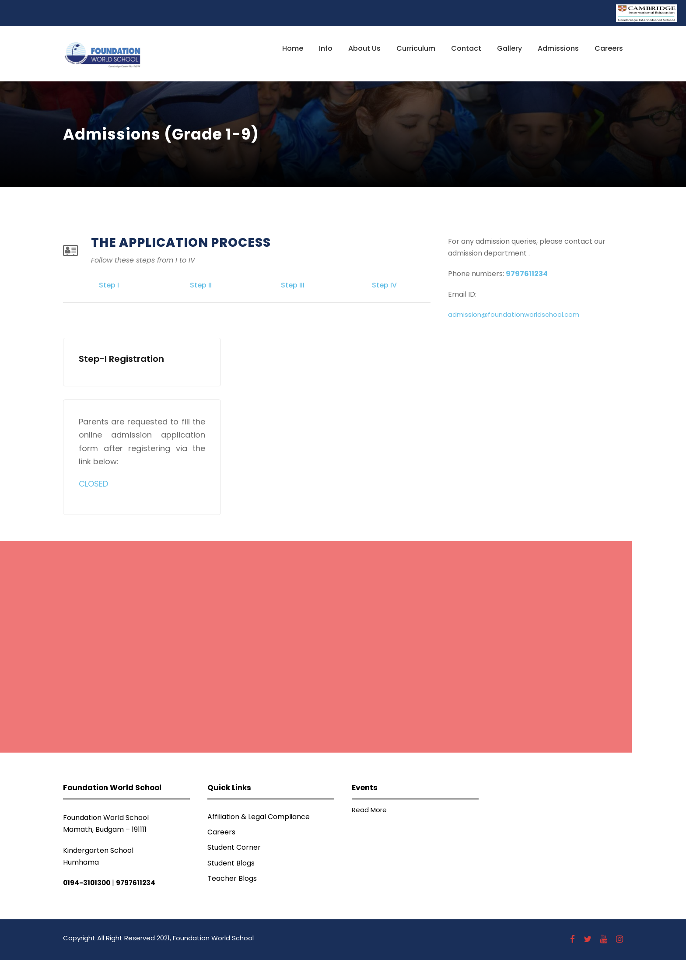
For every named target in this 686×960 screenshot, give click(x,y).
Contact (466, 48)
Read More (369, 809)
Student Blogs (231, 863)
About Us (364, 48)
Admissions (558, 48)
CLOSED (93, 483)
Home (292, 48)
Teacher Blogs (232, 878)
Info (325, 48)
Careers (609, 48)
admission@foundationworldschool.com (513, 314)
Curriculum (415, 48)
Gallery (509, 48)
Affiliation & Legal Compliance (258, 817)
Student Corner (234, 847)
